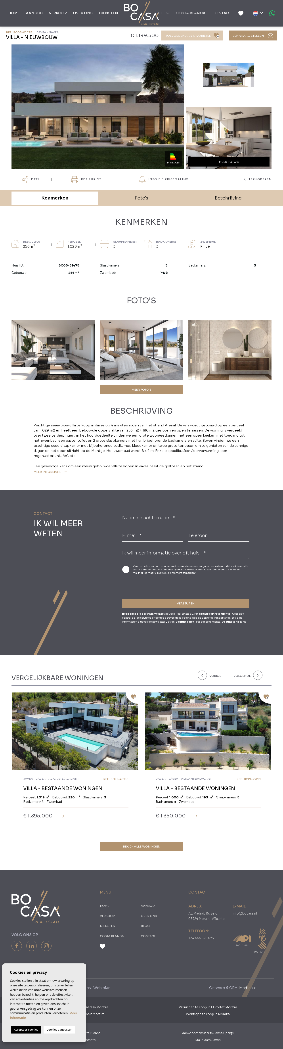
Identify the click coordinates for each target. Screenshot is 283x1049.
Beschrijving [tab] (228, 198)
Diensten (108, 13)
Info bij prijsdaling (164, 179)
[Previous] (212, 675)
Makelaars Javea (208, 1040)
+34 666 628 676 (201, 938)
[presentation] (145, 586)
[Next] (247, 675)
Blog (163, 13)
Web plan (101, 988)
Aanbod (34, 13)
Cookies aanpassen (60, 1030)
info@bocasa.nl (245, 913)
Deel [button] (31, 179)
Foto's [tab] (141, 198)
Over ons (83, 13)
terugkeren (258, 179)
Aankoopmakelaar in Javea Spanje (208, 1033)
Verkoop (58, 13)
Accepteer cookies (26, 1030)
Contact (221, 13)
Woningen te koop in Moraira (208, 1014)
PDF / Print (86, 179)
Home (14, 13)
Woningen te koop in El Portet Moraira (208, 1007)
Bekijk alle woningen (141, 846)
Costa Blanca (190, 13)
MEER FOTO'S (141, 389)
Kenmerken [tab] (54, 198)
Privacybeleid (176, 569)
